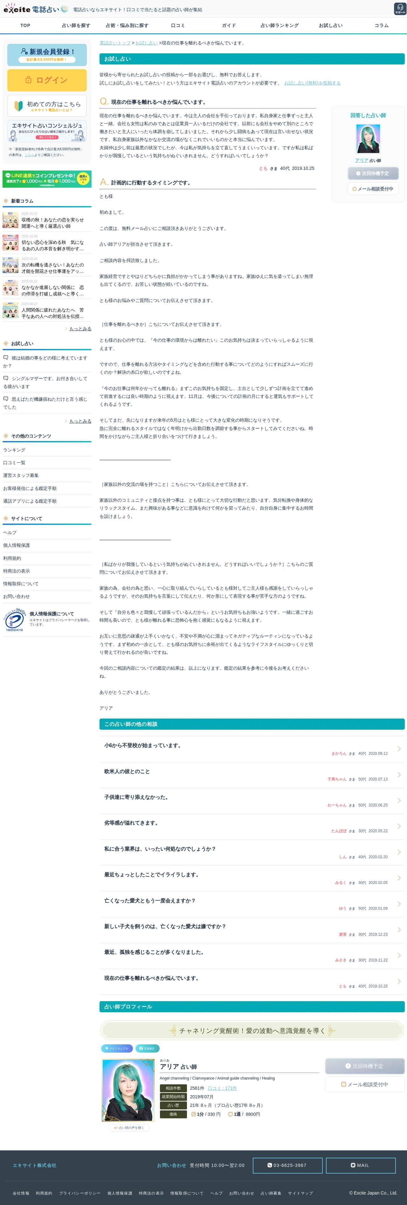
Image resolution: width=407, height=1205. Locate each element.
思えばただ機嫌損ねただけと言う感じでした (45, 403)
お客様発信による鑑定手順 (30, 488)
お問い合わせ (16, 596)
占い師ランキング (280, 25)
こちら (29, 155)
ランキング (14, 449)
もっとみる (80, 328)
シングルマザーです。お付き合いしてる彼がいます (45, 382)
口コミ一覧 (14, 462)
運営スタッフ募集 (21, 475)
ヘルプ (10, 532)
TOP (25, 25)
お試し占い (331, 25)
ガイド (229, 25)
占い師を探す (76, 25)
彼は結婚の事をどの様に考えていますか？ (45, 361)
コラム (382, 25)
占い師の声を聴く (131, 1127)
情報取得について (21, 583)
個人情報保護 (16, 545)
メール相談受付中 (368, 1084)
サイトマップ (300, 1193)
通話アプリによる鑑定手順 (30, 501)
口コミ (178, 25)
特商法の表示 (16, 570)
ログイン (51, 80)
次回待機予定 (368, 1066)
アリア (362, 160)
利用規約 (12, 558)
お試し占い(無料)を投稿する (312, 82)
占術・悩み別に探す (127, 25)
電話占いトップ (115, 42)
